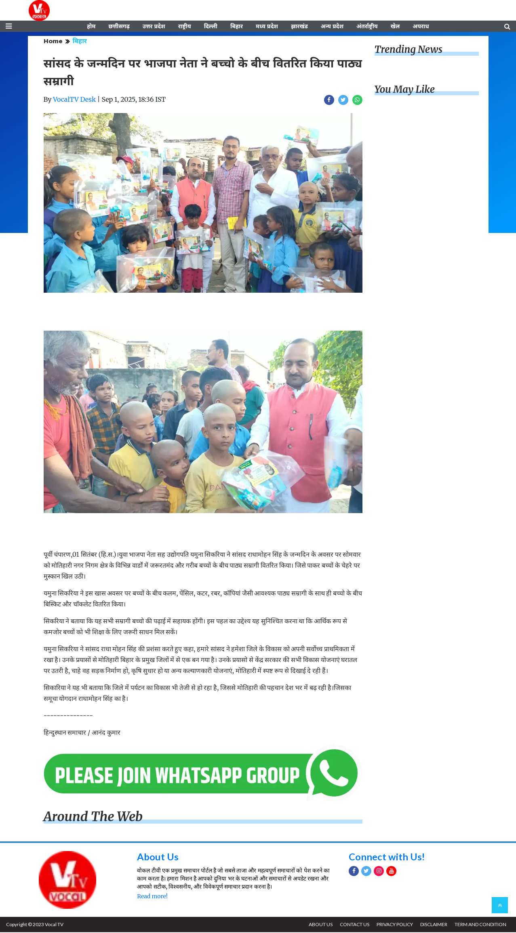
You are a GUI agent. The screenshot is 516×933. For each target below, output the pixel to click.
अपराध (421, 27)
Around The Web (93, 818)
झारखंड (299, 27)
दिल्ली (210, 27)
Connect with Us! (387, 858)
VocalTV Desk (74, 100)
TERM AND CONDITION (480, 925)
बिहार (236, 27)
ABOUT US (319, 925)
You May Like (405, 90)
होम (91, 27)
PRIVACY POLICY (393, 925)
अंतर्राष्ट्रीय (367, 27)
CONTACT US (353, 925)
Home (53, 42)
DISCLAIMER (432, 925)
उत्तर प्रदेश (154, 27)
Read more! (152, 897)
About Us (158, 858)
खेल (395, 27)
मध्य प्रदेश (267, 27)
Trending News (408, 50)
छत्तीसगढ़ (118, 27)
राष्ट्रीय (184, 27)
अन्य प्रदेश (332, 27)
